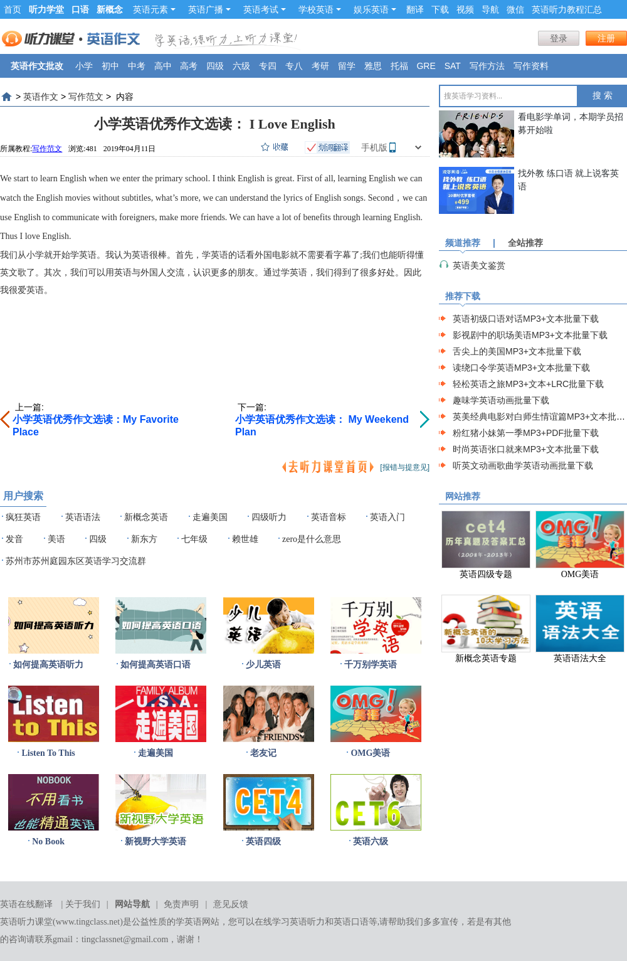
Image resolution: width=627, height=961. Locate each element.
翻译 (415, 9)
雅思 (373, 66)
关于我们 (82, 904)
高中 (163, 66)
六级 (241, 66)
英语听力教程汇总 (567, 9)
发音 (14, 539)
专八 (294, 66)
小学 (84, 66)
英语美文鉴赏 (479, 265)
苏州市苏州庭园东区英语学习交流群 (76, 561)
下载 (440, 9)
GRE (425, 66)
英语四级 (263, 841)
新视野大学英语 (155, 841)
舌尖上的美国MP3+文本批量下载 (517, 351)
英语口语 (351, 921)
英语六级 (370, 841)
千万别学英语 (370, 664)
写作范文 (85, 97)
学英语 (189, 921)
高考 (189, 66)
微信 (515, 9)
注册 (606, 38)
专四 (268, 66)
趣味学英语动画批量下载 (501, 400)
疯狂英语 (23, 517)
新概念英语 (146, 517)
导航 (490, 9)
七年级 (194, 539)
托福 (399, 66)
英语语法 (82, 517)
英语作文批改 (37, 66)
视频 (465, 9)
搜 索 (603, 95)
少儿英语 (263, 664)
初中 (110, 66)
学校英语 (319, 9)
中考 (136, 66)
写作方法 (487, 66)
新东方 (144, 539)
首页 (12, 9)
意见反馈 (230, 904)
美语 (56, 539)
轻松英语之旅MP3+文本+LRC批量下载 (528, 384)
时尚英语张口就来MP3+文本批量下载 (526, 449)
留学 (347, 66)
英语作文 (40, 97)
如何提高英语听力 (48, 664)
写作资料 (531, 66)
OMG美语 (370, 753)
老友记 (263, 753)
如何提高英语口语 (155, 664)
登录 (558, 38)
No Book (48, 841)
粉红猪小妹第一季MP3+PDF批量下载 (526, 433)
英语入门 (387, 517)
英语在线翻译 (26, 904)
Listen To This (48, 753)
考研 (320, 66)
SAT (453, 66)
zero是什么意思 (311, 539)
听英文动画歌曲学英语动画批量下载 (523, 465)
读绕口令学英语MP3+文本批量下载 (521, 368)
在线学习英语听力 (290, 921)
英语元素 (154, 9)
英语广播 (209, 9)
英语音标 (328, 517)
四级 (215, 66)
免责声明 (181, 904)
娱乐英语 (375, 9)
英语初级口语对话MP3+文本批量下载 (526, 319)
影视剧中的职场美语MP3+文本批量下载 (530, 335)
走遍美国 (210, 517)
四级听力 (269, 517)
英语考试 (264, 9)
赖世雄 (245, 539)
